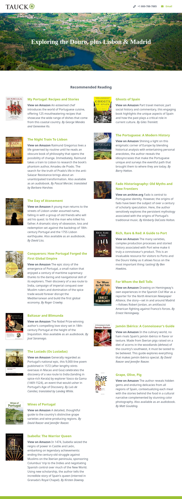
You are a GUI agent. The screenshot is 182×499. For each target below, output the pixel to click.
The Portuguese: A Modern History (143, 135)
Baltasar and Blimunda (45, 315)
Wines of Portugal (41, 404)
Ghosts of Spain (128, 99)
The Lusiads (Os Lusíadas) (47, 351)
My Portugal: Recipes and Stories (53, 99)
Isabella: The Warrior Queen (49, 436)
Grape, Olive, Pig (129, 375)
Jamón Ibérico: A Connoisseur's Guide (145, 326)
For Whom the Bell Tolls (134, 282)
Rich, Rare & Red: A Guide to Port (141, 233)
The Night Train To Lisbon (47, 139)
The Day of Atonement (45, 201)
